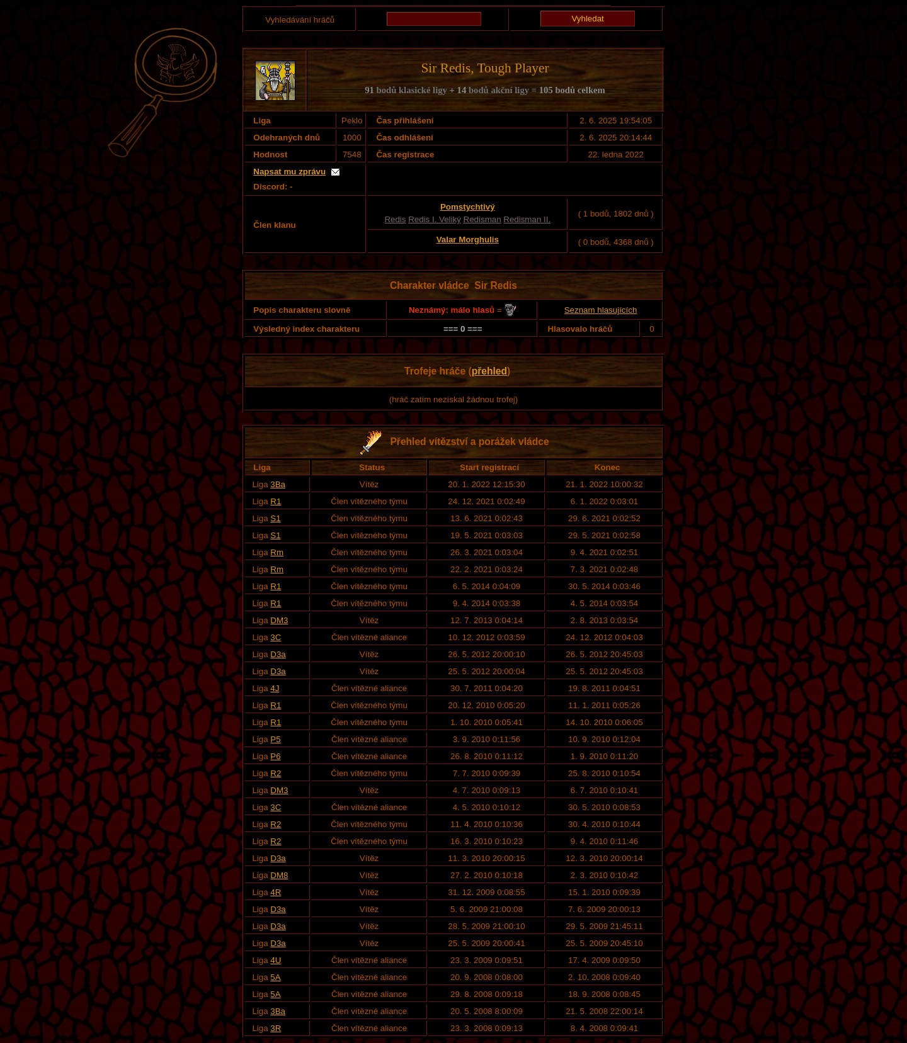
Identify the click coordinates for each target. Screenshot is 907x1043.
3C (275, 637)
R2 (275, 773)
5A (275, 977)
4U (275, 960)
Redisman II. (526, 219)
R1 (275, 501)
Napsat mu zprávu (289, 171)
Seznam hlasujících (600, 310)
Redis (395, 219)
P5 (275, 739)
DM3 (279, 620)
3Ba (277, 484)
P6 (275, 756)
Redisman (482, 219)
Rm (276, 552)
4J (274, 688)
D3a (277, 654)
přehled (489, 371)
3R (275, 1028)
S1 (275, 518)
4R (275, 892)
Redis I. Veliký (434, 219)
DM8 (279, 875)
